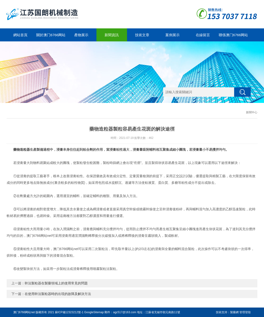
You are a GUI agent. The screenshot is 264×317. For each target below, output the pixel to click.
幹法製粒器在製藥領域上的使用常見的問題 (56, 283)
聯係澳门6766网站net (233, 37)
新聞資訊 (112, 35)
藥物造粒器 (21, 149)
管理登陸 (245, 312)
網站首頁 (20, 35)
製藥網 (234, 312)
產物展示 (81, 35)
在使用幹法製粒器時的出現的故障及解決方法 (58, 294)
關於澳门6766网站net (50, 37)
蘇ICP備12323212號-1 (69, 312)
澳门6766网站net (24, 312)
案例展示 (172, 35)
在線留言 (203, 35)
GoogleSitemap (94, 312)
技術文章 (142, 35)
